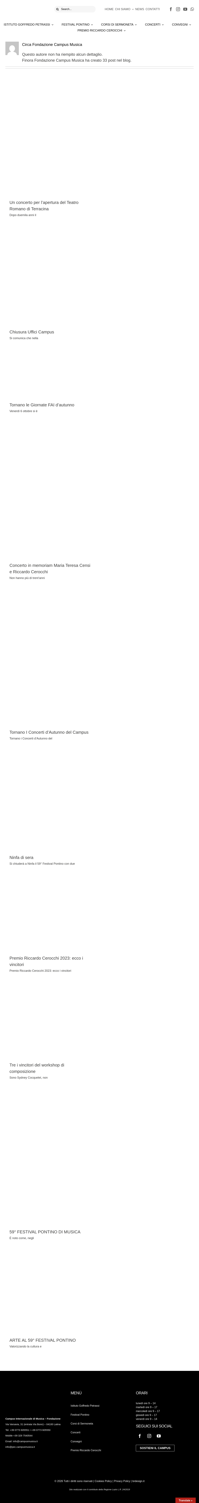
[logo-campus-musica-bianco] (16, 1392)
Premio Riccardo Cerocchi (86, 1450)
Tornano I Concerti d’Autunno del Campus (49, 732)
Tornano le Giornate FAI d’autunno (41, 404)
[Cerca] (57, 9)
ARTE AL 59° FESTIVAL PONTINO (42, 1340)
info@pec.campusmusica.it (20, 1446)
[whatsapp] (192, 9)
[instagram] (178, 9)
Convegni (76, 1441)
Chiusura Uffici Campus (31, 331)
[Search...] (75, 9)
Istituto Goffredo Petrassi (85, 1405)
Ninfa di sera (21, 857)
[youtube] (185, 9)
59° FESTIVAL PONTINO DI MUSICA (45, 1231)
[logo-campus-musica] (25, 5)
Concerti (76, 1432)
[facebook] (171, 9)
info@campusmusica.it (25, 1441)
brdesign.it (138, 1481)
